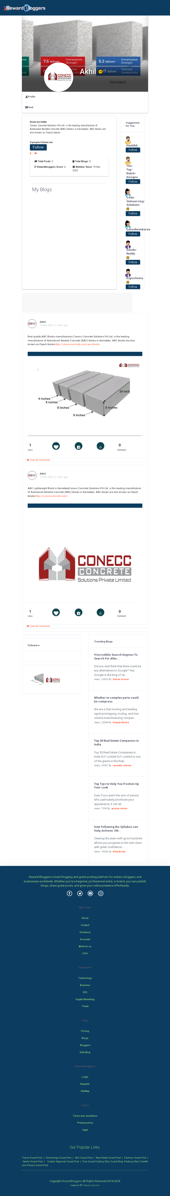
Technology (85, 978)
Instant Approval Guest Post (63, 1161)
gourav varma (119, 808)
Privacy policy (85, 1122)
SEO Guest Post (83, 1157)
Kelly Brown (119, 851)
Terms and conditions (85, 1115)
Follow (38, 147)
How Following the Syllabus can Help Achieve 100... (116, 828)
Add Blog (85, 1052)
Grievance (85, 932)
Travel (85, 1006)
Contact (85, 925)
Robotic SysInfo (89, 1185)
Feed (29, 107)
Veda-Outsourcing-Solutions (130, 203)
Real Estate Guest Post (108, 1157)
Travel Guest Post (32, 1157)
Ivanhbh (130, 145)
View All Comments (38, 460)
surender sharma (122, 765)
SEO (85, 992)
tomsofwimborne (130, 229)
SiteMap (85, 1091)
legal (85, 1129)
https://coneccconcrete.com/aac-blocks (77, 344)
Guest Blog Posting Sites (125, 1161)
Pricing (85, 1031)
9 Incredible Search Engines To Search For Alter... (115, 656)
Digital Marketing (85, 999)
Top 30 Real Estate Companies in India (116, 742)
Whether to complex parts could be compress (116, 699)
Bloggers (85, 1045)
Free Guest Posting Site (95, 1161)
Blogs (85, 1038)
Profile (30, 96)
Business (85, 985)
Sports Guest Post (32, 1161)
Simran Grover (121, 679)
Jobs (85, 953)
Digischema (130, 280)
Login (85, 1076)
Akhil (43, 321)
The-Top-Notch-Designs (130, 171)
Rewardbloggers (72, 1181)
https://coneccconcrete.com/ (51, 496)
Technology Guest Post (58, 1157)
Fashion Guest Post (135, 1157)
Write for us (85, 946)
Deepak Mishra (121, 722)
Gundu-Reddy (130, 253)
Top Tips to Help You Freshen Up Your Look (116, 785)
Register (85, 1084)
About (85, 918)
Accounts (85, 939)
